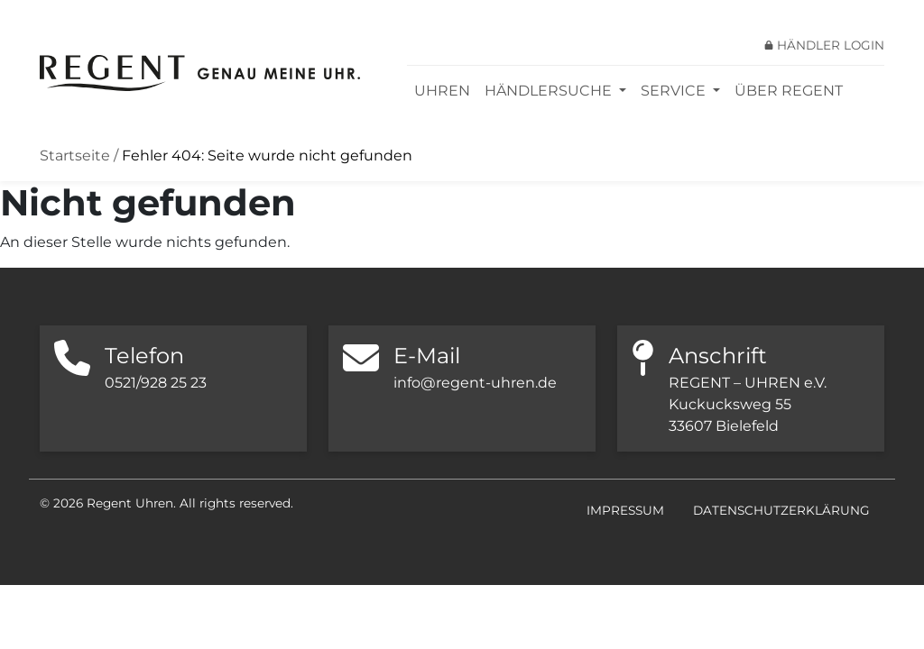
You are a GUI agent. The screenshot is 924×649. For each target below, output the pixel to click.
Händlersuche (550, 90)
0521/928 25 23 (156, 382)
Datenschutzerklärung (781, 510)
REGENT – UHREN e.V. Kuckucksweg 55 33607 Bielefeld (748, 404)
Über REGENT (789, 90)
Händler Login (830, 45)
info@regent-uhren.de (475, 382)
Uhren (442, 90)
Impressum (625, 510)
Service (675, 90)
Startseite (75, 155)
